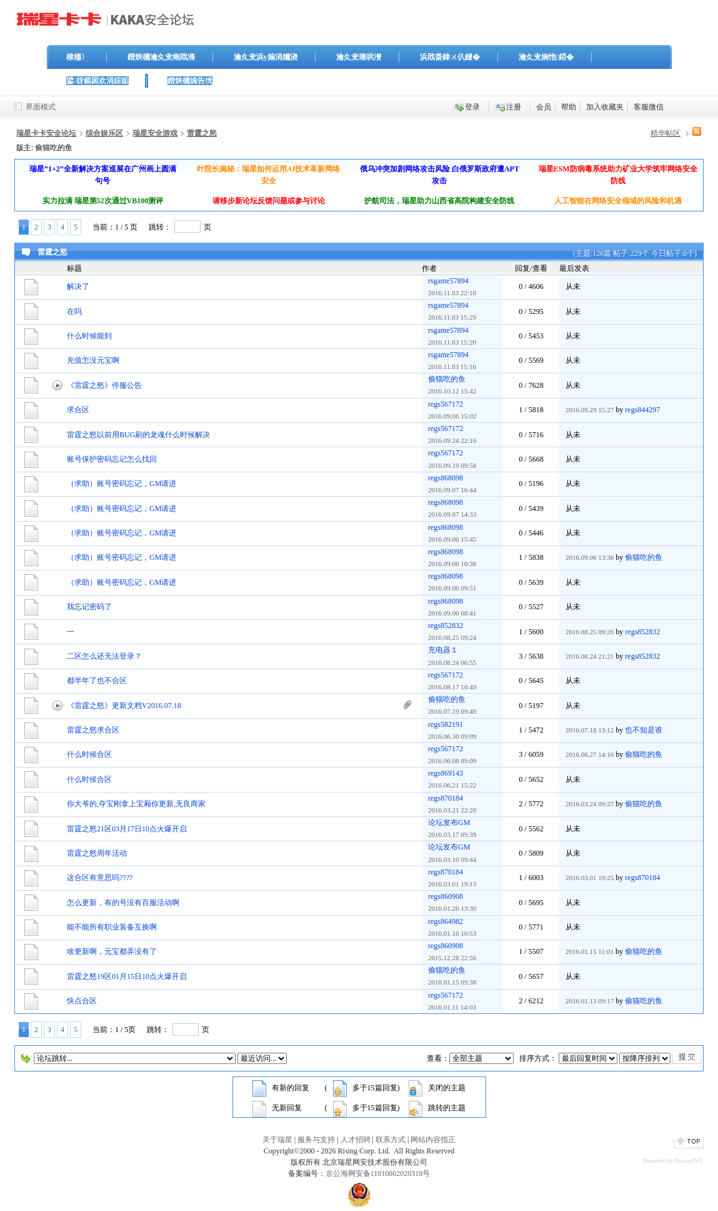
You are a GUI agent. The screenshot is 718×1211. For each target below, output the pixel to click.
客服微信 (649, 107)
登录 (472, 107)
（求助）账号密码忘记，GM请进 (121, 483)
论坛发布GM (449, 822)
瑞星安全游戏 (154, 133)
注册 (513, 107)
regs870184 (445, 798)
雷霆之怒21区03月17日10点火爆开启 (127, 828)
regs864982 (445, 921)
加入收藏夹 (605, 107)
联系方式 (391, 1139)
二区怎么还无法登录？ (104, 656)
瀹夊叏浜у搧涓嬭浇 (265, 57)
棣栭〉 (77, 57)
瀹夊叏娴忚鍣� (546, 57)
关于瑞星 (277, 1139)
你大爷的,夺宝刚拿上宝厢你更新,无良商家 (136, 803)
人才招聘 (356, 1139)
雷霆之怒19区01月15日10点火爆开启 (127, 976)
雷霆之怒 (202, 133)
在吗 (74, 311)
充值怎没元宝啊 (93, 360)
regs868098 (445, 478)
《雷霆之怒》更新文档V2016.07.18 (124, 705)
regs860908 (445, 896)
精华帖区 (666, 133)
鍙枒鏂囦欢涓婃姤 (97, 80)
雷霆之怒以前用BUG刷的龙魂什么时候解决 (138, 434)
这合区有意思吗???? (99, 877)
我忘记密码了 (89, 606)
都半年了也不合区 (97, 680)
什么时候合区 (89, 754)
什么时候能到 (89, 336)
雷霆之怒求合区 (93, 730)
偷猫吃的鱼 (447, 379)
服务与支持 (316, 1139)
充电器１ (443, 650)
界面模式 (41, 107)
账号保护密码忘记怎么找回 (112, 459)
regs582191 (445, 724)
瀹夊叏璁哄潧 (358, 57)
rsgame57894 (448, 280)
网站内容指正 (433, 1139)
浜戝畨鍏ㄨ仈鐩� (450, 57)
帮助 (568, 107)
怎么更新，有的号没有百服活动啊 (123, 902)
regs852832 (445, 625)
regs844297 (642, 409)
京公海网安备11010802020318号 (378, 1173)
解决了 (78, 286)
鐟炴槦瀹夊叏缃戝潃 (161, 57)
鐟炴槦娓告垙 (189, 80)
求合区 (78, 409)
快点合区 (82, 1000)
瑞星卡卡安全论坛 (46, 133)
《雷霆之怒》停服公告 (104, 385)
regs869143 (445, 773)
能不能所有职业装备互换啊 (112, 927)
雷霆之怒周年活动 (97, 853)
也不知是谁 (643, 730)
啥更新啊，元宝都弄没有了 (112, 951)
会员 (543, 107)
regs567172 (445, 404)
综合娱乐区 (104, 133)
